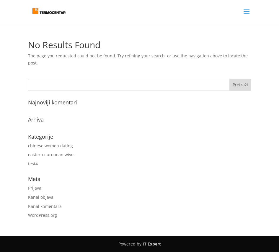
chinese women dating (50, 145)
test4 (33, 164)
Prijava (34, 188)
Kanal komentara (45, 206)
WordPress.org (42, 215)
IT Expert (152, 244)
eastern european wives (52, 154)
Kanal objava (40, 197)
